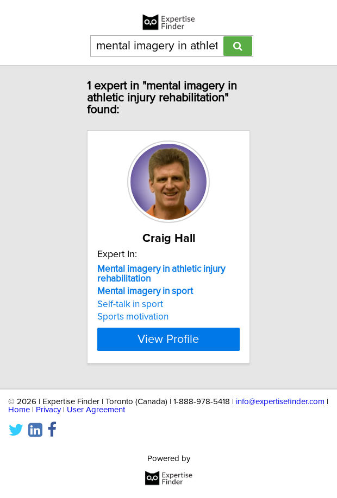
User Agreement (96, 410)
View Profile (168, 339)
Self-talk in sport (130, 304)
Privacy (48, 410)
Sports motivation (132, 317)
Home (19, 410)
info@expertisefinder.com (280, 402)
